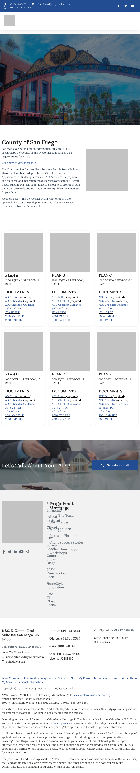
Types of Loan (60, 529)
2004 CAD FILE (14, 316)
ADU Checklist (13, 301)
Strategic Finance (62, 536)
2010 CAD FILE (14, 320)
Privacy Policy (62, 723)
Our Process (58, 522)
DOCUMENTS (17, 292)
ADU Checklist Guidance (19, 304)
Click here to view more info (19, 162)
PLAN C (105, 275)
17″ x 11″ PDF (12, 312)
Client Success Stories (66, 542)
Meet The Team (61, 515)
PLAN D (12, 374)
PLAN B (58, 275)
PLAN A (11, 275)
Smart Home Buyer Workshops (64, 551)
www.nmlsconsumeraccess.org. (92, 695)
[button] (134, 21)
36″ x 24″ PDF (13, 308)
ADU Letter (12, 297)
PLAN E (58, 374)
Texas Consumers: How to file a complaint (27, 678)
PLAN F (105, 374)
